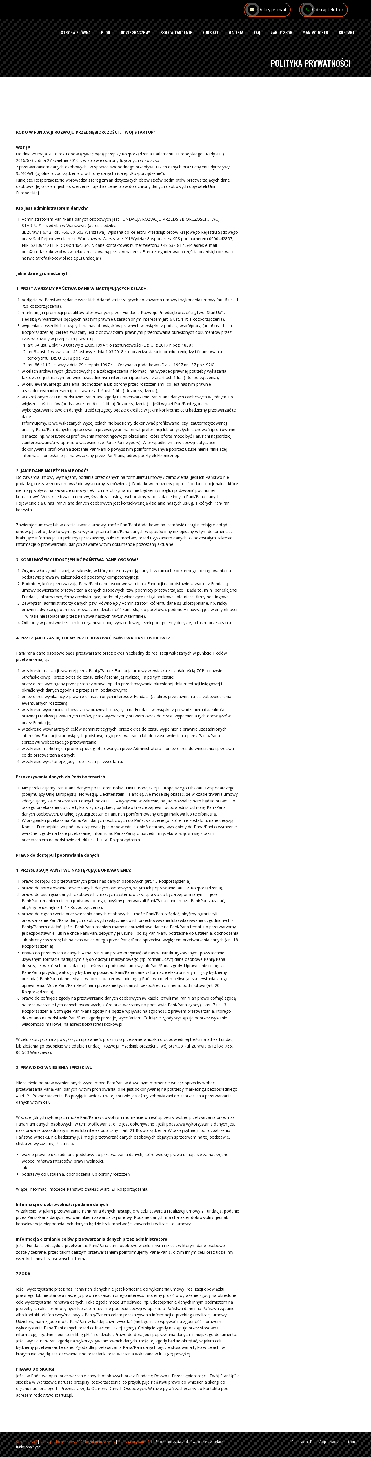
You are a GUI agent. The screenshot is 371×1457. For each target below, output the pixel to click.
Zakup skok (281, 32)
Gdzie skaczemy (135, 32)
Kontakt (347, 32)
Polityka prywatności (135, 1441)
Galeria (236, 32)
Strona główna (76, 32)
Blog (105, 32)
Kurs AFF (210, 32)
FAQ (257, 32)
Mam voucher (315, 32)
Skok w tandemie (176, 32)
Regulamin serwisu (100, 1441)
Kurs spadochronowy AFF (61, 1441)
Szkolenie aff (26, 1441)
